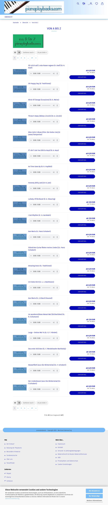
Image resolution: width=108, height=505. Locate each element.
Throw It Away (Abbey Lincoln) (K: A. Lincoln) (45, 116)
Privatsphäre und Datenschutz (68, 461)
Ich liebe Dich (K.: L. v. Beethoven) (41, 282)
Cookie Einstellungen (65, 464)
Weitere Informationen (94, 500)
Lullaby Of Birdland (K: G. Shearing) (41, 199)
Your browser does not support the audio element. (44, 73)
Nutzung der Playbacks (14, 448)
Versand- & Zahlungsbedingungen (69, 451)
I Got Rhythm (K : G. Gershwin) (39, 215)
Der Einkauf (10, 444)
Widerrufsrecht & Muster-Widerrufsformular (72, 454)
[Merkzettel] (96, 3)
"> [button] (90, 4)
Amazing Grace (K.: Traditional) (40, 266)
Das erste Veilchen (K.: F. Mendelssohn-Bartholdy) (47, 349)
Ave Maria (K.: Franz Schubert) (39, 231)
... (28, 58)
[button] (84, 3)
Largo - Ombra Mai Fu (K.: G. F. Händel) (42, 333)
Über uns (10, 459)
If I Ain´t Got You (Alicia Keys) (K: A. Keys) (43, 150)
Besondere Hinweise (13, 452)
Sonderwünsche (12, 455)
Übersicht (8, 17)
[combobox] (29, 52)
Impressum (61, 444)
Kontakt (60, 447)
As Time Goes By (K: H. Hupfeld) (40, 166)
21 (32, 58)
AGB (59, 457)
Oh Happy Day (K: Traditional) (39, 84)
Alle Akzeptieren (94, 491)
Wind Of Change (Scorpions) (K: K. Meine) (43, 100)
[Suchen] (78, 3)
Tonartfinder (11, 463)
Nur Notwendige (94, 496)
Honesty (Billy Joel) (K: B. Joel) (39, 183)
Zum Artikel (82, 77)
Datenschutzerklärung (12, 498)
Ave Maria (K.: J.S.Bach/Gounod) (40, 298)
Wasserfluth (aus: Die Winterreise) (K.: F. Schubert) (47, 365)
